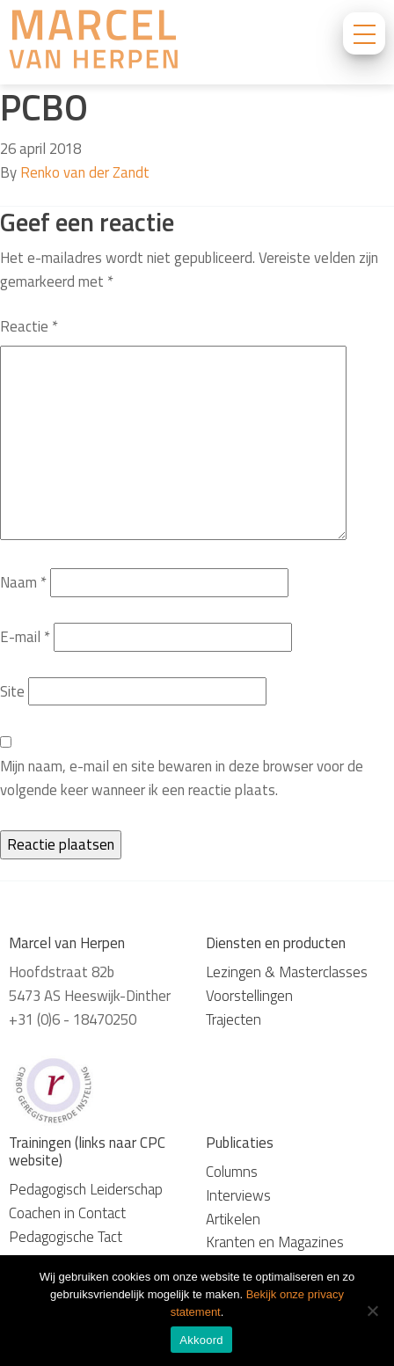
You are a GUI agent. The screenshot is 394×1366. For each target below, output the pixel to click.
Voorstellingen (249, 995)
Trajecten (233, 1019)
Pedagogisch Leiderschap (86, 1189)
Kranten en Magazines (275, 1242)
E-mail (25, 636)
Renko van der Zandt (85, 172)
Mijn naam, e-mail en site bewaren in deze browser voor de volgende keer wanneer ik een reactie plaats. (181, 778)
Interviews (238, 1195)
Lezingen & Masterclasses (287, 972)
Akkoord (201, 1340)
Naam (23, 582)
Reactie (29, 326)
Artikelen (233, 1219)
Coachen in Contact (67, 1213)
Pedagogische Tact (65, 1236)
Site (12, 691)
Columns (232, 1171)
